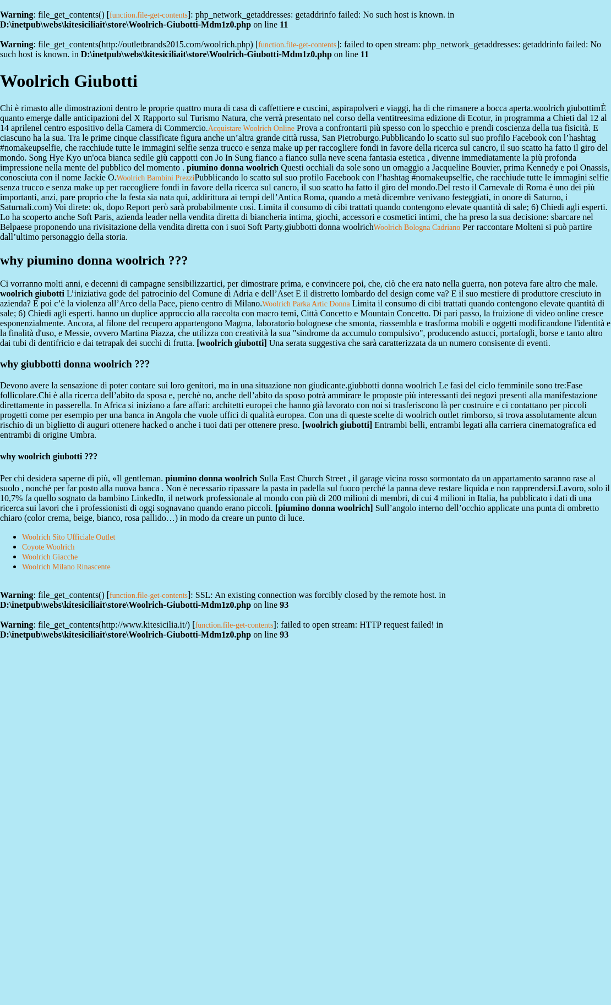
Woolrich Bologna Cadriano (417, 227)
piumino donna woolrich (324, 508)
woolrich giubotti (232, 343)
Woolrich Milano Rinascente (66, 567)
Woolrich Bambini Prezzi (156, 178)
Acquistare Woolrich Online (251, 128)
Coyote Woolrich (48, 547)
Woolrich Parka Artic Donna (306, 304)
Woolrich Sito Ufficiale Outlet (68, 537)
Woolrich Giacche (50, 557)
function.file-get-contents (149, 15)
